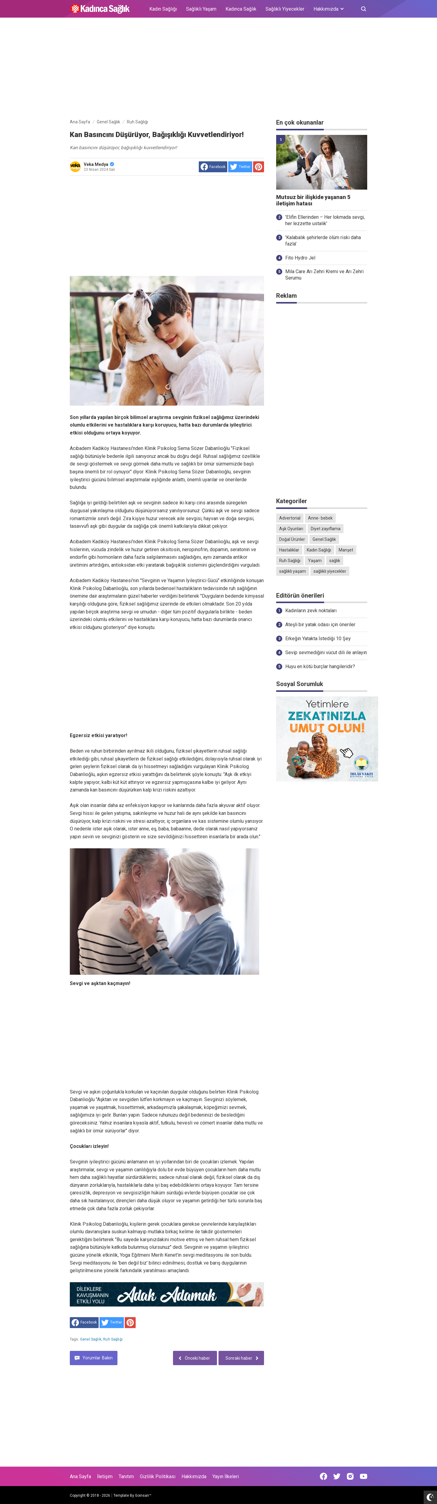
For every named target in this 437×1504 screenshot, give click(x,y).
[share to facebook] (213, 166)
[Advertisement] (218, 69)
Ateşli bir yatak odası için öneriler (320, 624)
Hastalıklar (289, 550)
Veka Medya (99, 164)
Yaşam (315, 560)
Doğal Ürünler (292, 539)
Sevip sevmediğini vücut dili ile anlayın (326, 652)
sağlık (334, 560)
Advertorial (289, 518)
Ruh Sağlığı (113, 1339)
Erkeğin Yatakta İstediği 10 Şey (318, 638)
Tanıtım (126, 1476)
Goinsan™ (143, 1495)
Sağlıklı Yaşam (201, 9)
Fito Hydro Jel (300, 258)
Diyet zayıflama (325, 528)
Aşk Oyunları (291, 528)
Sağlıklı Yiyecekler (285, 9)
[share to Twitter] (240, 166)
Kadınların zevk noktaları (311, 610)
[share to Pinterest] (258, 166)
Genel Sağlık (90, 1339)
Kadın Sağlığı (163, 9)
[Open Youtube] (363, 1476)
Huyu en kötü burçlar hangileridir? (320, 666)
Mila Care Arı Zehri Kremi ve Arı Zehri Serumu (324, 275)
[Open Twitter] (336, 1476)
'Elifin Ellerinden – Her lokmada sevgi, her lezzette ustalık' (325, 220)
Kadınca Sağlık (240, 9)
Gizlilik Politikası (157, 1476)
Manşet (346, 550)
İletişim (105, 1476)
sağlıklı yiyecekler (329, 571)
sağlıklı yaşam (292, 571)
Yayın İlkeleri (225, 1476)
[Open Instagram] (350, 1476)
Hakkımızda (193, 1476)
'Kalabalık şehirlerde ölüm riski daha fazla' (323, 241)
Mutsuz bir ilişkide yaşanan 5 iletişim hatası (313, 200)
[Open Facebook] (323, 1476)
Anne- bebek (320, 518)
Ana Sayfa (80, 1476)
